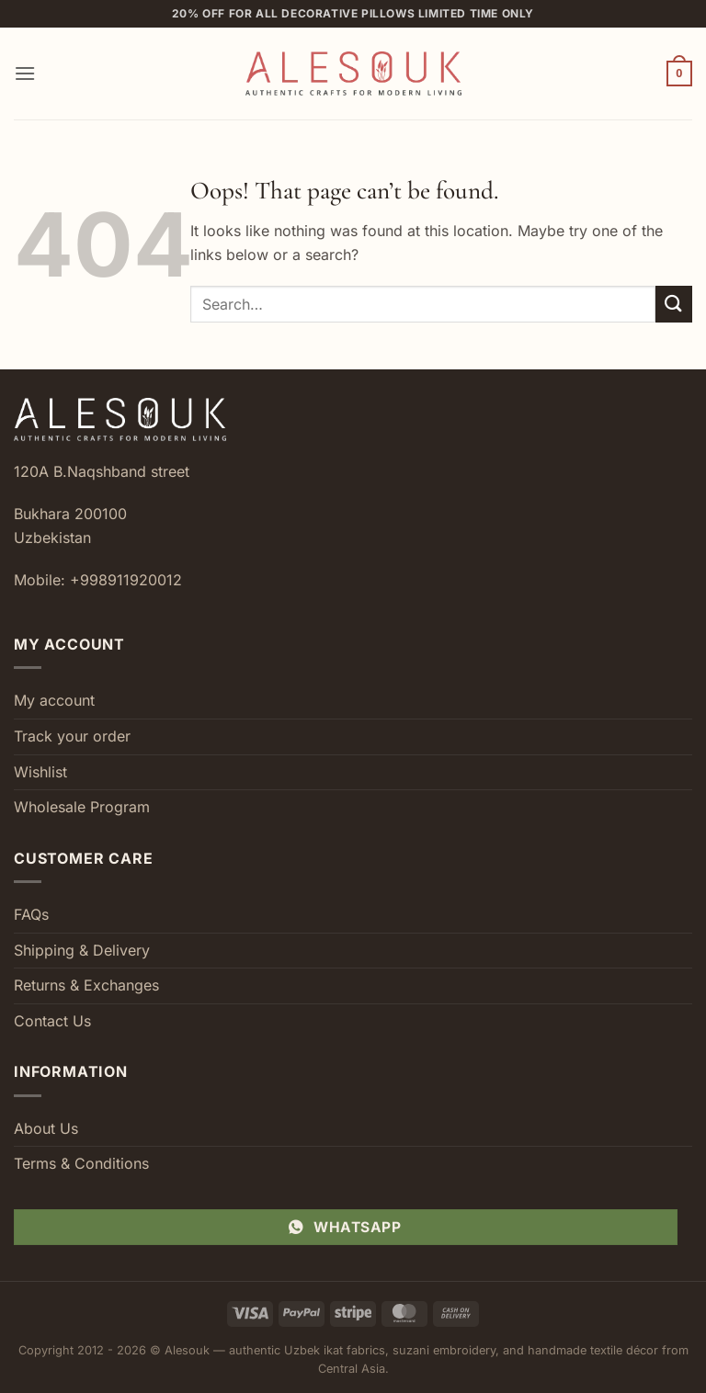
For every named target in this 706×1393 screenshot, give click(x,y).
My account (54, 700)
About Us (46, 1128)
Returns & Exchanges (86, 985)
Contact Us (52, 1021)
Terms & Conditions (81, 1163)
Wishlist (40, 772)
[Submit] (673, 304)
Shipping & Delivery (82, 950)
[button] (25, 73)
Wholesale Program (82, 807)
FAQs (31, 914)
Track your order (72, 736)
